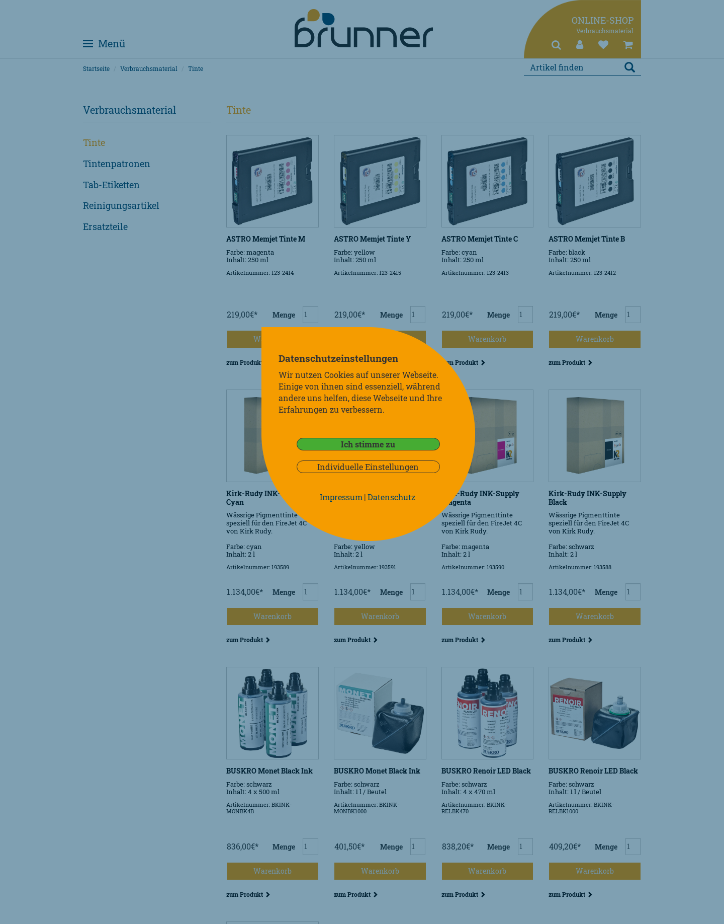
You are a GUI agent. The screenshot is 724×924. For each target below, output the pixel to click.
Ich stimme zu (368, 444)
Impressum (341, 497)
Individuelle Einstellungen (368, 466)
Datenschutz (391, 497)
